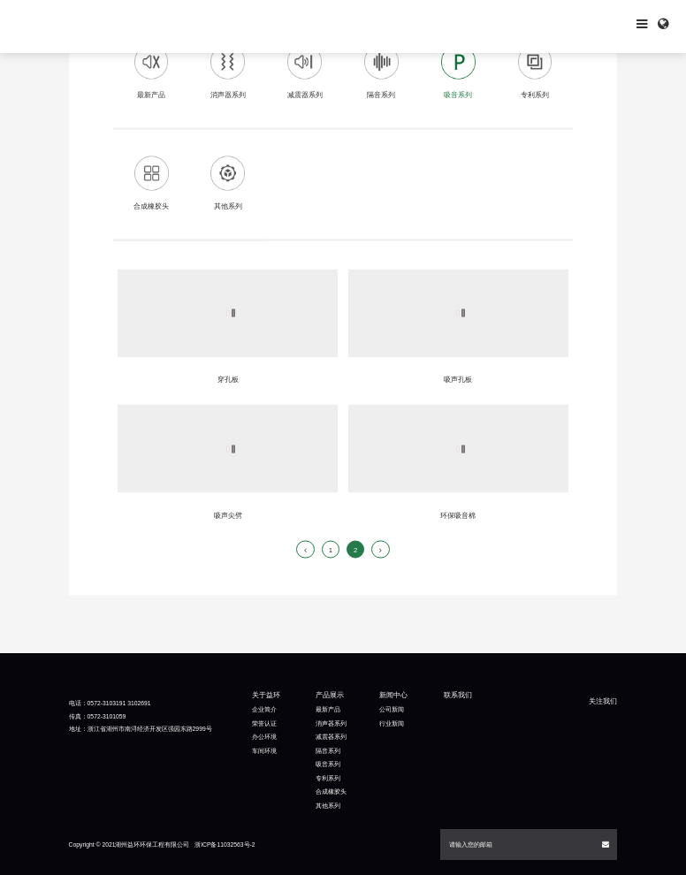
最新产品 (328, 709)
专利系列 (328, 778)
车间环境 (264, 751)
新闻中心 (393, 695)
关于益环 (266, 695)
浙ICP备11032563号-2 (224, 844)
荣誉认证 (264, 723)
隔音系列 (328, 751)
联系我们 (458, 695)
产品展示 (330, 695)
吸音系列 (328, 764)
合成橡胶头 (331, 791)
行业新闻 (391, 723)
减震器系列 (331, 737)
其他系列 (328, 806)
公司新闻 (391, 709)
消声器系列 (331, 723)
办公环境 (264, 737)
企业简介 (264, 709)
